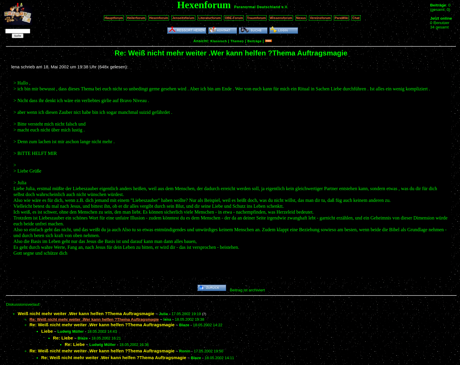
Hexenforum (158, 18)
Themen (237, 41)
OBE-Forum (234, 18)
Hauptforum (114, 18)
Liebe (47, 331)
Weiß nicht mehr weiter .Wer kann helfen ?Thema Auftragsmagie (86, 313)
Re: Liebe (63, 337)
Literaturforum (209, 18)
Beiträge (254, 41)
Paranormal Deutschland (257, 7)
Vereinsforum (320, 18)
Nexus (301, 18)
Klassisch (218, 41)
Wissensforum (281, 18)
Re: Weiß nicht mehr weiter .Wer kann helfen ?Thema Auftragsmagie (102, 324)
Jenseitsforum (183, 18)
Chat (356, 18)
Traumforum (256, 18)
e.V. (284, 7)
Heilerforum (136, 18)
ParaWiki (342, 18)
